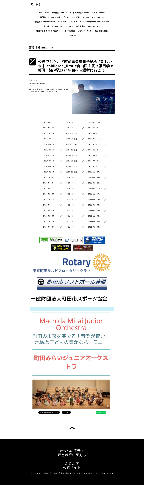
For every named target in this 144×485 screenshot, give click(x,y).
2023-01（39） (49, 194)
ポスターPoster (67, 26)
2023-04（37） (49, 188)
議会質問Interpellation (45, 22)
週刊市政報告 (70, 31)
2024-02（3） (94, 166)
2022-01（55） (49, 216)
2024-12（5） (72, 150)
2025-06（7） (72, 139)
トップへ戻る (72, 427)
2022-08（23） (94, 199)
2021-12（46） (72, 216)
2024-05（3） (94, 161)
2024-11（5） (94, 150)
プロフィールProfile (71, 17)
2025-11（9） (94, 128)
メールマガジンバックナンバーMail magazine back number (83, 22)
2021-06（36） (72, 227)
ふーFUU (72, 35)
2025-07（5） (50, 139)
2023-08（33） (94, 177)
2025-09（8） (72, 133)
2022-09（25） (72, 199)
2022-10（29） (49, 199)
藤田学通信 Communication (88, 26)
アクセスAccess (98, 13)
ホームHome (44, 13)
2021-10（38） (49, 221)
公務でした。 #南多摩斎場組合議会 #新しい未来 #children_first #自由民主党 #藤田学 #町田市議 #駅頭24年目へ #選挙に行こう (75, 66)
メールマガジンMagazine (93, 17)
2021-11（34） (94, 216)
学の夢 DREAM (51, 26)
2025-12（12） (72, 128)
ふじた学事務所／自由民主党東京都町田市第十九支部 (60, 473)
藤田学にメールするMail (50, 17)
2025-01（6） (50, 150)
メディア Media (85, 31)
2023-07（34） (49, 183)
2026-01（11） (49, 128)
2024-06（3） (72, 161)
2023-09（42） (72, 177)
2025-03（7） (72, 144)
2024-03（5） (72, 166)
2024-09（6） (72, 155)
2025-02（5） (94, 144)
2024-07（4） (50, 161)
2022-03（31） (72, 210)
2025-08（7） (94, 133)
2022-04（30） (49, 210)
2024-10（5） (50, 155)
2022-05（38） (94, 205)
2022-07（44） (49, 205)
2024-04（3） (50, 166)
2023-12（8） (72, 172)
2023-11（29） (94, 172)
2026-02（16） (94, 122)
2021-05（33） (94, 227)
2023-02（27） (94, 188)
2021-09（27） (72, 221)
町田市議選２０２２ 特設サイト (49, 31)
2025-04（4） (50, 144)
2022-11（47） (94, 194)
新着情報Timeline (59, 13)
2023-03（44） (72, 188)
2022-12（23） (72, 194)
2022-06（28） (72, 205)
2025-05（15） (94, 139)
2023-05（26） (94, 183)
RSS (111, 473)
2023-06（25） (72, 183)
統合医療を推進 (101, 31)
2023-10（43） (49, 177)
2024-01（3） (50, 172)
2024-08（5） (94, 155)
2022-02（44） (94, 210)
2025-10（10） (49, 133)
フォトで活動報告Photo (79, 13)
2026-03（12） (72, 122)
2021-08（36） (94, 221)
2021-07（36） (49, 227)
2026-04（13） (49, 122)
